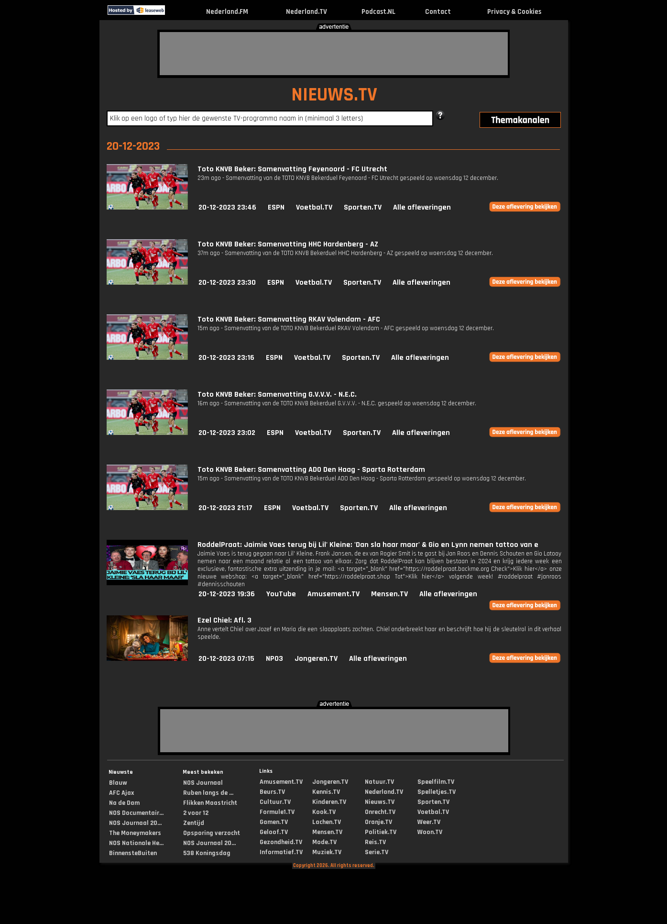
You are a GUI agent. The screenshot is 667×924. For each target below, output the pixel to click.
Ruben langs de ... (208, 793)
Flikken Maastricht (210, 803)
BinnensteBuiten (133, 853)
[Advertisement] (334, 53)
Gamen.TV (274, 822)
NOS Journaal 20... (135, 823)
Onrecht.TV (380, 812)
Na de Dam (124, 803)
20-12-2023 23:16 (226, 358)
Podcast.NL (378, 11)
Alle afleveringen (422, 207)
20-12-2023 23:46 (227, 207)
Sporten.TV (363, 207)
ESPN (276, 207)
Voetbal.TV (314, 207)
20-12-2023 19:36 (226, 594)
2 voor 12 (195, 813)
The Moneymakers (135, 833)
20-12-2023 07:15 (226, 659)
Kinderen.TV (329, 802)
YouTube (281, 594)
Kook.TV (324, 812)
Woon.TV (429, 832)
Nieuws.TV (379, 802)
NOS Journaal (203, 783)
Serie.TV (376, 852)
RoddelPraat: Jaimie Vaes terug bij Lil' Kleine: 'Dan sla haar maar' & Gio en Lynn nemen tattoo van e (367, 545)
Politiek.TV (380, 832)
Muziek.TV (326, 852)
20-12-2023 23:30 (227, 283)
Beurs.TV (272, 792)
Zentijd (193, 823)
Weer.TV (428, 822)
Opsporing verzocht (211, 833)
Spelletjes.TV (436, 792)
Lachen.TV (326, 822)
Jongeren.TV (316, 659)
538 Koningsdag (206, 853)
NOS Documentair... (136, 813)
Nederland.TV (306, 11)
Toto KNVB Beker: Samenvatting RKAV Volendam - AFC (288, 319)
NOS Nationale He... (136, 843)
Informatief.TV (281, 852)
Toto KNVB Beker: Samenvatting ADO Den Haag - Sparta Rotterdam (311, 470)
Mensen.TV (389, 594)
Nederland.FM (227, 11)
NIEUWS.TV (334, 95)
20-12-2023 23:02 (226, 433)
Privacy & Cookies (514, 11)
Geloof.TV (274, 832)
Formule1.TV (277, 812)
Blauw (118, 783)
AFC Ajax (121, 793)
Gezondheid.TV (281, 842)
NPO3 (274, 659)
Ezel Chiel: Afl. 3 (224, 620)
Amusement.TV (333, 594)
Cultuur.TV (275, 802)
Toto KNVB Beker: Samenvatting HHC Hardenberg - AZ (287, 244)
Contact (438, 11)
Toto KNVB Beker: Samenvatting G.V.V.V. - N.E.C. (277, 395)
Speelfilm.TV (435, 782)
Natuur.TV (379, 782)
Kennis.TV (326, 792)
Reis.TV (375, 842)
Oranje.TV (378, 822)
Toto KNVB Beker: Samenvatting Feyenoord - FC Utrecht (292, 169)
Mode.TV (324, 842)
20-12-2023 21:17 (225, 508)
